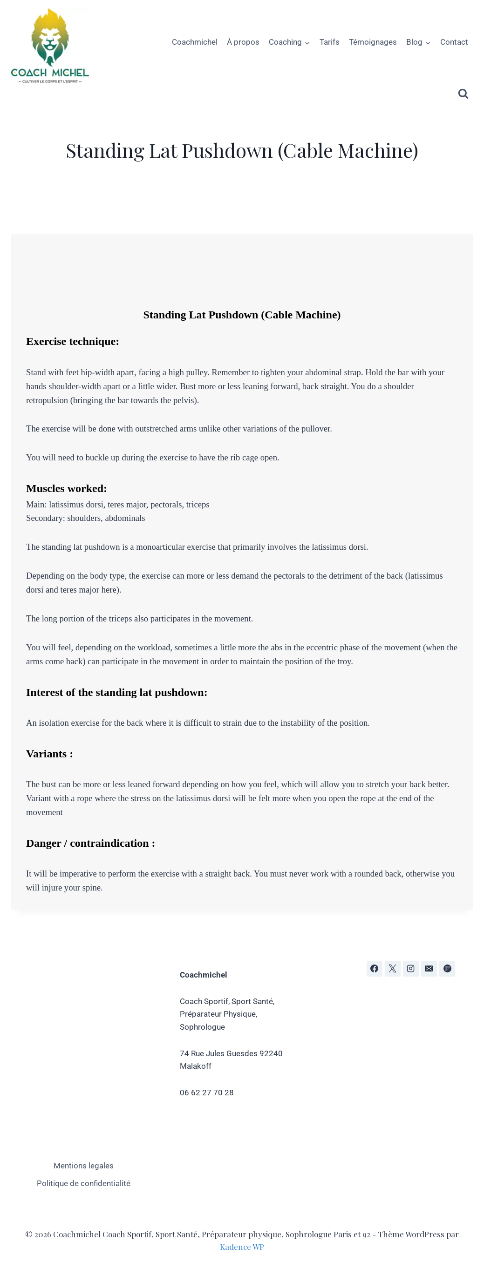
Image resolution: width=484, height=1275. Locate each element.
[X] (393, 969)
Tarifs (330, 42)
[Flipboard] (447, 969)
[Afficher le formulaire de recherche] (463, 93)
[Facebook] (374, 969)
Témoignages (373, 42)
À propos (243, 42)
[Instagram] (411, 969)
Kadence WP (242, 1246)
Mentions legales (84, 1165)
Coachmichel (195, 42)
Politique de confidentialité (83, 1183)
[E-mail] (429, 969)
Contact (454, 42)
